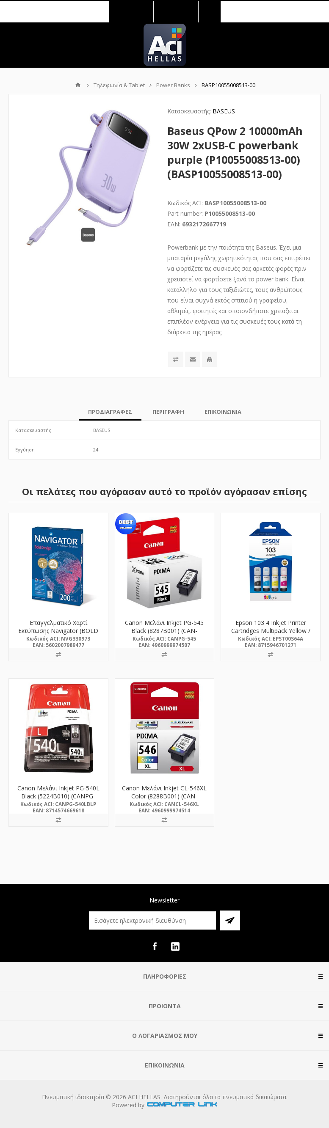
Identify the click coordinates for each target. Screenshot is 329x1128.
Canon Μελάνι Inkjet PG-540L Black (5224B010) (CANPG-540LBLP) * (58, 796)
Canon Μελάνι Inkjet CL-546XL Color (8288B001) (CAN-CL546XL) (164, 796)
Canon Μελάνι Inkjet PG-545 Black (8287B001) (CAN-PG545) (164, 631)
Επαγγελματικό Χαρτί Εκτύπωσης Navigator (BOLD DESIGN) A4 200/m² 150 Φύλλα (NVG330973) (58, 635)
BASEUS (224, 111)
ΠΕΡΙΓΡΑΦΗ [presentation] (168, 411)
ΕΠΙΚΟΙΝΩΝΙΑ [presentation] (223, 411)
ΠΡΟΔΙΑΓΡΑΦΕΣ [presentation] (110, 411)
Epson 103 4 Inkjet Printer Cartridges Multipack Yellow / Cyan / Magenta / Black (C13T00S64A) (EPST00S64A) (270, 635)
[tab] (110, 412)
